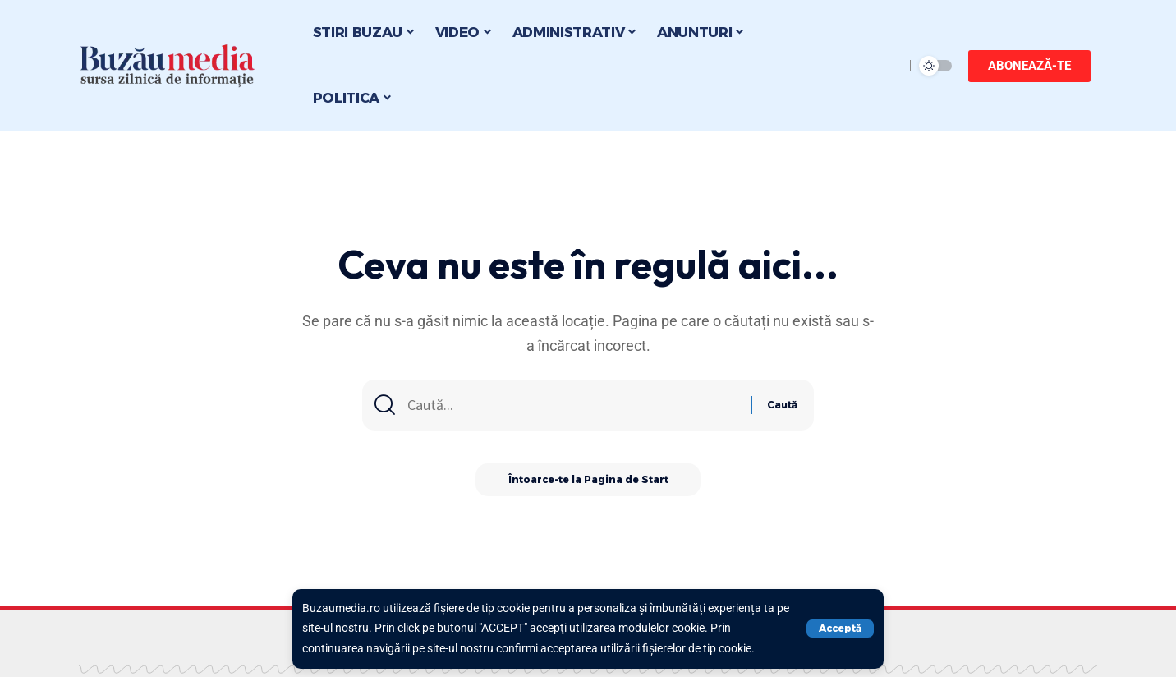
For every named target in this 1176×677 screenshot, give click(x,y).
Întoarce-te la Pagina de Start (588, 480)
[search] (888, 66)
